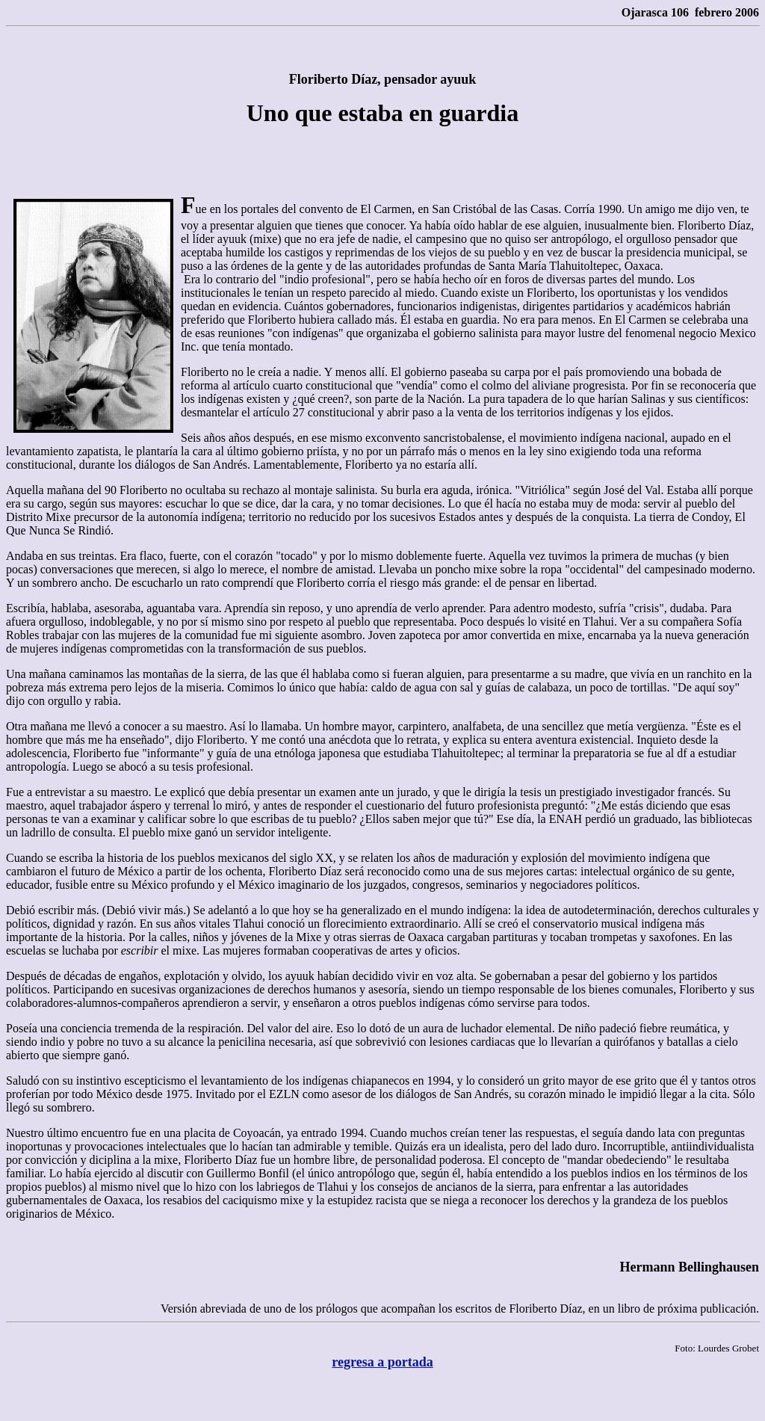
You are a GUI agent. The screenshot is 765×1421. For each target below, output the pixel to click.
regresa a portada (382, 1361)
